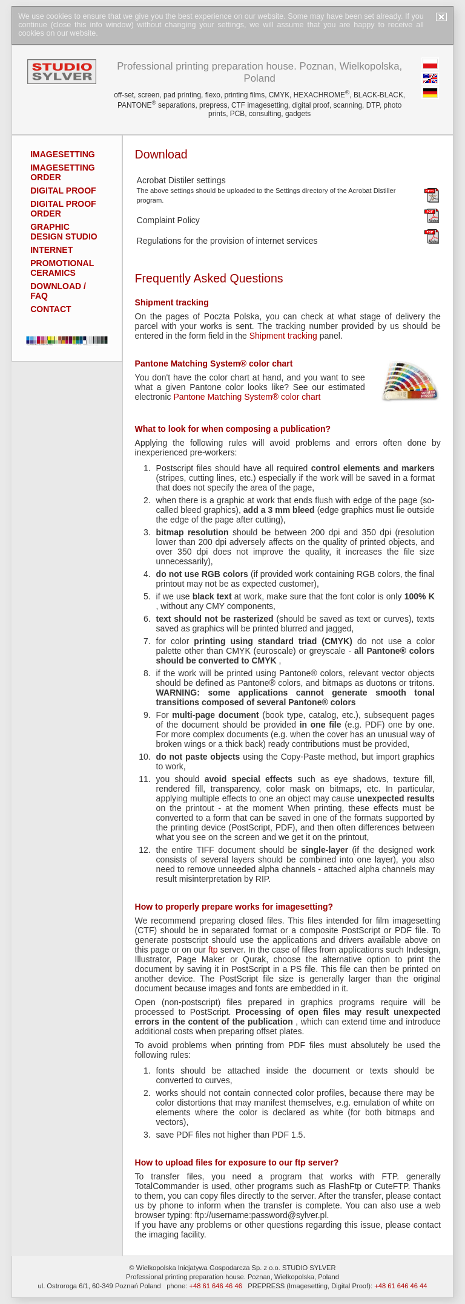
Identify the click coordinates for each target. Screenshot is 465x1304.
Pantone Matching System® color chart (246, 397)
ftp (213, 949)
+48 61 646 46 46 (215, 1285)
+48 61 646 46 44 (400, 1285)
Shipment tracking (283, 336)
